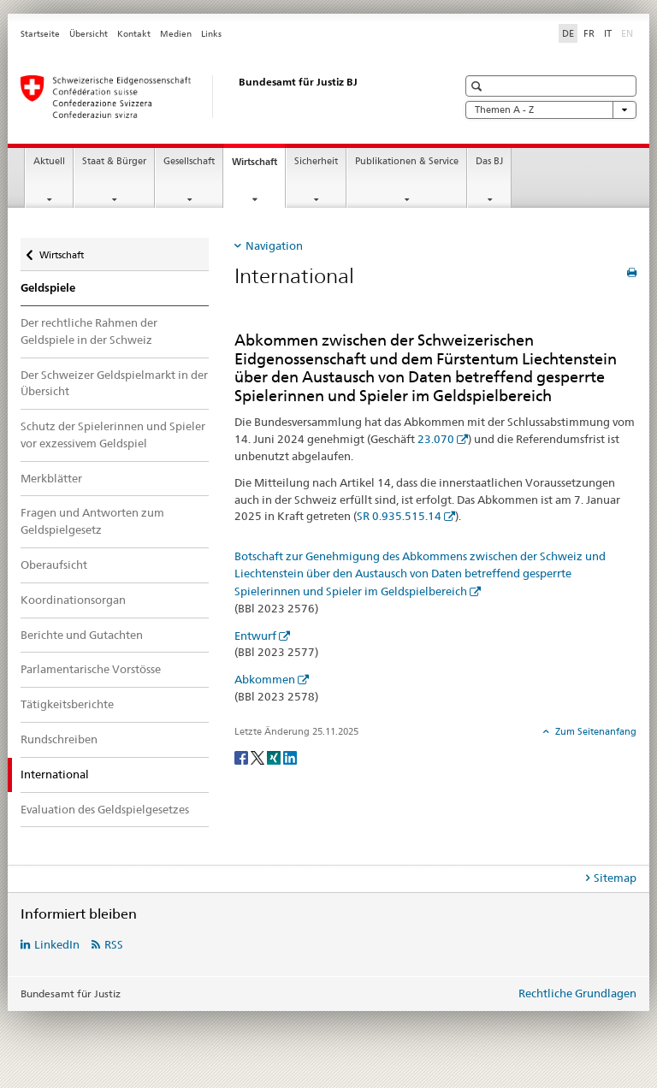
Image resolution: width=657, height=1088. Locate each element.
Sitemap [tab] (615, 877)
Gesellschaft (189, 161)
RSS (113, 944)
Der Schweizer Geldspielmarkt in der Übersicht (114, 383)
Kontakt (134, 33)
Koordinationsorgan (73, 599)
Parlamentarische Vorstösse (91, 669)
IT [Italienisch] (608, 33)
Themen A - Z (551, 110)
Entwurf (255, 635)
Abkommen (264, 679)
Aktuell (49, 161)
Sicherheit (316, 161)
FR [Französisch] (589, 33)
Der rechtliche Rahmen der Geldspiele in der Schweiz (89, 331)
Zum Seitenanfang (594, 731)
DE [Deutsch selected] (568, 33)
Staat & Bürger (114, 161)
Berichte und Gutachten (82, 635)
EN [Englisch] (628, 32)
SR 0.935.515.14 (399, 516)
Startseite (40, 33)
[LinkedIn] (290, 756)
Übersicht (88, 33)
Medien (176, 33)
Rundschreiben (59, 739)
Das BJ (489, 161)
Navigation (274, 245)
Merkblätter (51, 478)
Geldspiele (48, 288)
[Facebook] (242, 756)
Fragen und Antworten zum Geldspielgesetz (92, 521)
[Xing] (275, 756)
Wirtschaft (258, 166)
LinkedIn (57, 944)
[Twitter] (259, 756)
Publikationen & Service (407, 161)
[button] (478, 86)
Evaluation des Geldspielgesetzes (105, 809)
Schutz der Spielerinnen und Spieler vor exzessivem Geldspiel (113, 434)
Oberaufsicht (54, 564)
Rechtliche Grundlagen (577, 993)
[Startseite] (222, 96)
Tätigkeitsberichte (67, 704)
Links (211, 33)
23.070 (435, 439)
